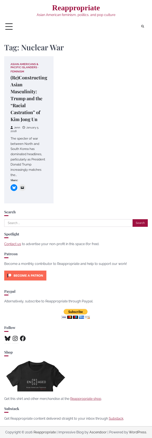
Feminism (17, 71)
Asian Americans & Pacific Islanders (24, 66)
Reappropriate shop (85, 399)
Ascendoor (98, 432)
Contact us (12, 244)
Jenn (15, 127)
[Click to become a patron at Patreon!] (25, 281)
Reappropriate (76, 8)
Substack (116, 419)
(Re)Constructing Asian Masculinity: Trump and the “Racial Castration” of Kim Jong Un (29, 98)
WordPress (137, 432)
